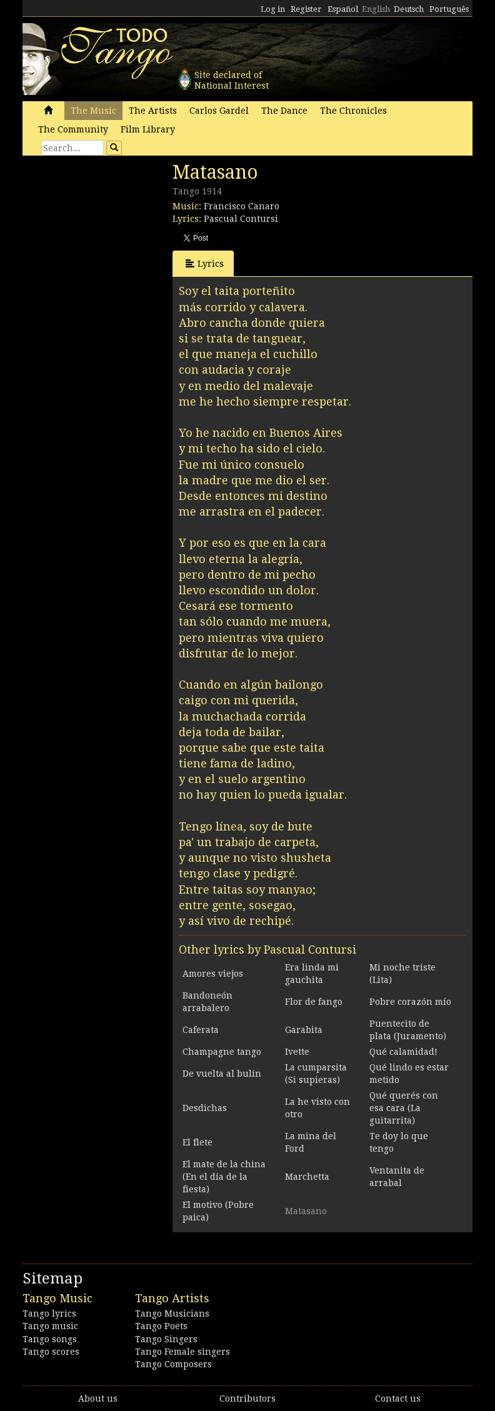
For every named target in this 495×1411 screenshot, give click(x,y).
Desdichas (204, 1108)
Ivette (297, 1052)
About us (98, 1399)
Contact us (398, 1399)
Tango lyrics (49, 1314)
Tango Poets (161, 1326)
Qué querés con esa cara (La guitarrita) (403, 1107)
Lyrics (205, 263)
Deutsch (409, 9)
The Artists (153, 111)
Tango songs (49, 1339)
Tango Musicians (172, 1314)
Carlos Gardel (219, 111)
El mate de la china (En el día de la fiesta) (224, 1176)
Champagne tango (221, 1052)
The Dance (284, 111)
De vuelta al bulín (221, 1074)
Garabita (303, 1030)
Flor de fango (313, 1002)
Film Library (148, 129)
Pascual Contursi (241, 219)
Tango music (50, 1326)
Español (343, 9)
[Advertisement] (116, 247)
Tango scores (50, 1352)
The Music (93, 111)
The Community (73, 129)
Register (306, 9)
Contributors (247, 1399)
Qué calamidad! (403, 1052)
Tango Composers (173, 1364)
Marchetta (307, 1177)
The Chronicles (353, 111)
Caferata (200, 1030)
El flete (197, 1142)
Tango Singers (166, 1339)
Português (449, 9)
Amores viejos (212, 974)
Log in (273, 9)
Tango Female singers (182, 1352)
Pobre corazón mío (410, 1002)
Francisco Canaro (241, 206)
